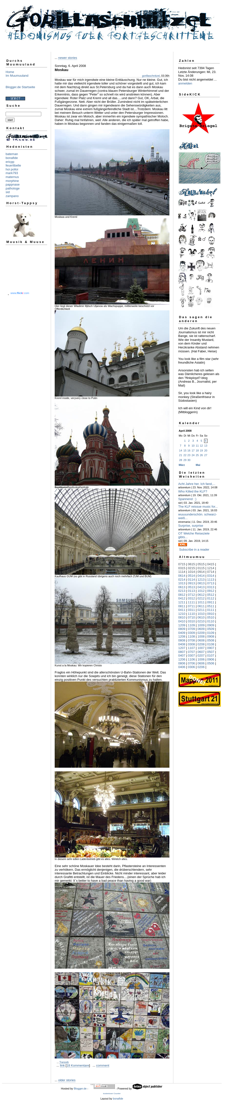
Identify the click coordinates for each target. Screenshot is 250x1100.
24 (193, 455)
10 (193, 445)
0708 (191, 640)
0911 (210, 602)
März (182, 464)
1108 (191, 636)
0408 (181, 644)
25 (197, 455)
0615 (191, 564)
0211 (201, 610)
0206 (201, 667)
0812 (181, 595)
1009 (201, 625)
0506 (210, 663)
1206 (181, 659)
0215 (191, 568)
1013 (181, 583)
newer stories (67, 58)
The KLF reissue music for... (198, 506)
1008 (201, 636)
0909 (210, 625)
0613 (181, 587)
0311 (191, 610)
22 (184, 455)
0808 (181, 640)
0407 (181, 655)
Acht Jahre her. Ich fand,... (196, 484)
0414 (201, 575)
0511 (210, 606)
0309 (191, 633)
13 (205, 445)
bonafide (12, 158)
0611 (201, 606)
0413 (201, 587)
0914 (201, 572)
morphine (12, 181)
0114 (191, 579)
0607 (201, 652)
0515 (201, 564)
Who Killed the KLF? (192, 491)
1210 (181, 614)
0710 (191, 617)
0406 (181, 667)
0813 (201, 583)
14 (180, 450)
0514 (191, 575)
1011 (201, 602)
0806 (181, 663)
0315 (181, 568)
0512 (210, 595)
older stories (66, 1080)
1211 (181, 602)
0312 (191, 598)
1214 (210, 568)
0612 (201, 595)
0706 (191, 663)
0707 (191, 652)
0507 (210, 652)
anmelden (185, 83)
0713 (210, 583)
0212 (201, 598)
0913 (191, 583)
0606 (201, 663)
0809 (181, 629)
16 (189, 450)
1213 (201, 579)
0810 (181, 617)
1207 (181, 648)
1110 (191, 614)
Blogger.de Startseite (20, 87)
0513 (191, 587)
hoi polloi (12, 169)
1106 (191, 659)
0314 (210, 575)
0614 (181, 575)
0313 (210, 587)
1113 (210, 579)
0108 (210, 644)
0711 (191, 606)
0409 (181, 633)
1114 (181, 572)
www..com (19, 293)
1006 (201, 659)
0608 (201, 640)
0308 (191, 644)
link (62, 1065)
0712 (191, 595)
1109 (191, 625)
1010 (201, 614)
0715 (181, 564)
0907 (210, 648)
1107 (191, 648)
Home (10, 72)
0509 (210, 629)
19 (201, 450)
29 (184, 460)
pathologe (13, 188)
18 (197, 450)
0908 (210, 636)
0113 (191, 591)
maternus (12, 177)
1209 (181, 625)
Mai (198, 464)
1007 (201, 648)
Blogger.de (80, 1088)
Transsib (64, 1062)
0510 (210, 617)
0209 (201, 633)
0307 (191, 655)
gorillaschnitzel (151, 75)
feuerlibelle (13, 165)
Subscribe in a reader (194, 549)
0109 (210, 633)
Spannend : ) (187, 499)
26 (201, 455)
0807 (181, 652)
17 (193, 450)
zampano (12, 196)
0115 (201, 568)
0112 (210, 598)
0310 (191, 621)
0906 (210, 659)
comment (102, 1065)
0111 (210, 610)
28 (180, 460)
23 (189, 455)
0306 (191, 667)
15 (184, 450)
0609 (201, 629)
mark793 (12, 173)
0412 (181, 598)
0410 (181, 621)
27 (205, 455)
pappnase (13, 184)
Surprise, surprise (190, 525)
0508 (210, 640)
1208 (181, 636)
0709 (191, 629)
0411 (181, 610)
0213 (181, 591)
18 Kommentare (77, 1065)
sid (8, 192)
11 (197, 445)
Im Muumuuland (17, 75)
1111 (191, 602)
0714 (210, 572)
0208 (201, 644)
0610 (201, 617)
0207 (201, 655)
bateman (12, 154)
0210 (201, 621)
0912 (210, 591)
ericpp (10, 162)
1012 (201, 591)
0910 (210, 614)
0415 (210, 564)
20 (205, 450)
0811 (181, 606)
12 (201, 445)
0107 (210, 655)
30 (189, 460)
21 (180, 455)
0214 (181, 579)
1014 (191, 572)
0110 (210, 621)
